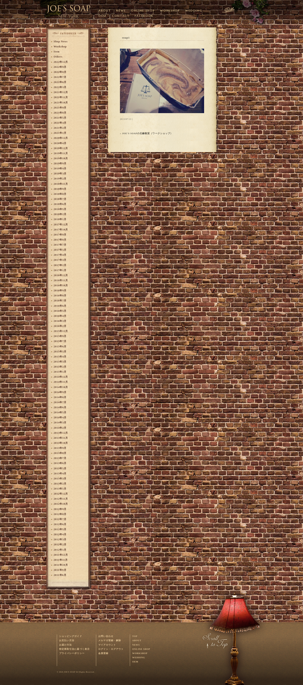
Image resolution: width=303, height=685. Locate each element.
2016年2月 (60, 326)
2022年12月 (61, 61)
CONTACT (120, 16)
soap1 (126, 37)
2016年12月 (61, 275)
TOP (134, 636)
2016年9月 (60, 290)
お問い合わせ (105, 636)
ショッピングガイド (70, 636)
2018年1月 (60, 219)
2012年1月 (60, 549)
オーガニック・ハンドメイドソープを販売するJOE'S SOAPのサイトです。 (68, 9)
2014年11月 (61, 381)
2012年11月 (61, 498)
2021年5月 (60, 117)
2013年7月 (60, 458)
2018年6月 (60, 204)
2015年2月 (60, 366)
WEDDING (193, 10)
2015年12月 (61, 331)
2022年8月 (60, 72)
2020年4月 (60, 143)
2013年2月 (60, 483)
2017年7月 (60, 244)
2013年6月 (60, 463)
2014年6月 (60, 407)
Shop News (61, 41)
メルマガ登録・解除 (109, 640)
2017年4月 (60, 254)
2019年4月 (60, 168)
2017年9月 (60, 234)
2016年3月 (60, 321)
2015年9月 (60, 336)
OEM (102, 16)
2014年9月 (60, 392)
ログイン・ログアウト (111, 649)
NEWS (121, 10)
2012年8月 (60, 514)
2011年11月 (61, 559)
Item (57, 51)
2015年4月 (60, 356)
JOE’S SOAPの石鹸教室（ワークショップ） (147, 133)
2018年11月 (61, 183)
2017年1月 (60, 270)
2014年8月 (60, 397)
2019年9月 (60, 163)
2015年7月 (60, 341)
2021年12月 (61, 92)
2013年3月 (60, 478)
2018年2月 (60, 214)
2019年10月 (61, 158)
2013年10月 (61, 443)
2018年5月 (60, 209)
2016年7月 (60, 300)
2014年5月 (60, 412)
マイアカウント (107, 645)
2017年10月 (61, 229)
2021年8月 (60, 112)
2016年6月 (60, 305)
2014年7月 (60, 402)
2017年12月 (61, 224)
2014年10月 (61, 387)
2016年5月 (60, 310)
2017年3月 (60, 259)
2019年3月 (60, 173)
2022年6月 (60, 82)
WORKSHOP (170, 10)
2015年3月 (60, 361)
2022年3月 (60, 87)
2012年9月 (60, 509)
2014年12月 (61, 376)
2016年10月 (61, 285)
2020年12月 (61, 137)
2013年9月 (60, 448)
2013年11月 (61, 437)
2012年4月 (60, 534)
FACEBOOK (144, 16)
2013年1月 (60, 488)
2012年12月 (61, 493)
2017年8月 (60, 239)
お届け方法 (65, 645)
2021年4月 (60, 122)
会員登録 (103, 653)
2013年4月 (60, 473)
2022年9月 (60, 67)
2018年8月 (60, 194)
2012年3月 (60, 539)
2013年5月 (60, 468)
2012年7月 (60, 519)
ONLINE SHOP (143, 10)
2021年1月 (60, 132)
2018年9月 (60, 188)
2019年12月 (61, 148)
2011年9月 (60, 570)
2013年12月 (61, 432)
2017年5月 (60, 249)
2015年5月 (60, 351)
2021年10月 (61, 102)
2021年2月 (60, 127)
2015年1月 (60, 371)
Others (58, 56)
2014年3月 (60, 422)
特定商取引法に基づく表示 (74, 649)
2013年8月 (60, 453)
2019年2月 (60, 178)
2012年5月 (60, 529)
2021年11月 (61, 97)
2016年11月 (61, 280)
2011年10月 (61, 564)
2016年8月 (60, 295)
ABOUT (104, 10)
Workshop (60, 46)
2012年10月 (61, 503)
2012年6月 (60, 524)
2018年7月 (60, 199)
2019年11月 (61, 153)
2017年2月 (60, 265)
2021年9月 (60, 107)
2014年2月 (60, 427)
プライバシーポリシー (72, 653)
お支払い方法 (66, 640)
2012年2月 (60, 544)
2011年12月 (61, 554)
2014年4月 (60, 417)
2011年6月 (60, 575)
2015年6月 (60, 346)
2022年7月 (60, 77)
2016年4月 (60, 315)
